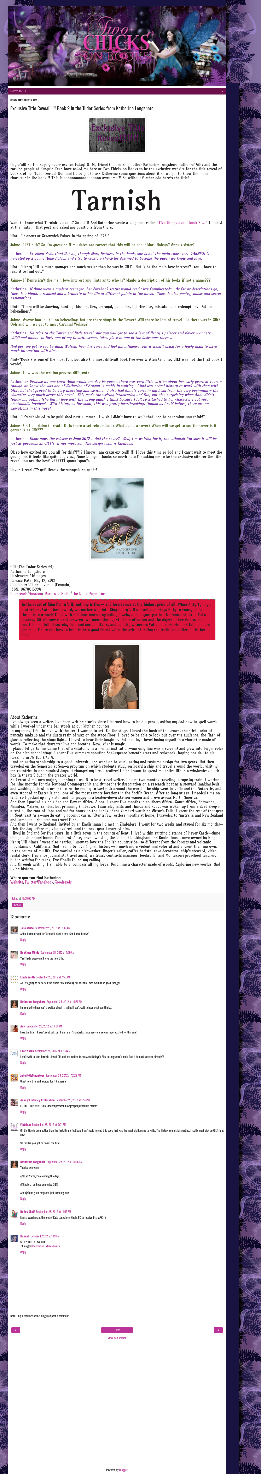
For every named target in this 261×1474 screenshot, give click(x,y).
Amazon (35, 593)
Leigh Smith (27, 977)
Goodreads (19, 593)
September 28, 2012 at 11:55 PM (53, 1211)
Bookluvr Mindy (29, 952)
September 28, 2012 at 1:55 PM (73, 1100)
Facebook (45, 882)
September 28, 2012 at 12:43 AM (52, 928)
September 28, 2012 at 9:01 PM (49, 1124)
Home (117, 1330)
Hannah (24, 1236)
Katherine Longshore (33, 1001)
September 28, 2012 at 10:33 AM (52, 1051)
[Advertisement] (117, 1404)
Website (16, 882)
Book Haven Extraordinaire (45, 1246)
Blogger (123, 1470)
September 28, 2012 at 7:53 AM (53, 977)
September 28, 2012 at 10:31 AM (44, 1026)
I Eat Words (27, 1051)
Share (17, 904)
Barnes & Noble (58, 593)
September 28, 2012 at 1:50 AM (57, 952)
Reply (23, 939)
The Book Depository (89, 593)
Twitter (31, 882)
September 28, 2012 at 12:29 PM (63, 1075)
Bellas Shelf (27, 1211)
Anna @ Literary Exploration (37, 1100)
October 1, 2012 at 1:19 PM (45, 1236)
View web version (117, 1338)
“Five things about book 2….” (182, 222)
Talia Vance (27, 928)
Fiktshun (25, 1124)
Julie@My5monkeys (32, 1075)
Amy (22, 1026)
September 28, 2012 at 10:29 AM (64, 1001)
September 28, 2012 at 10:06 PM (64, 1162)
